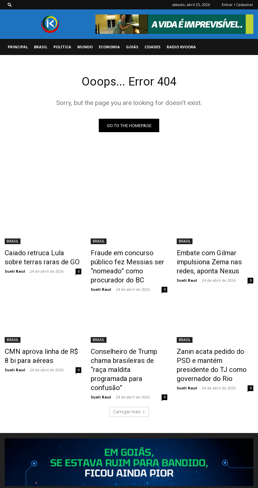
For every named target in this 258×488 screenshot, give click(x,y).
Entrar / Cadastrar (237, 4)
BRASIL (40, 46)
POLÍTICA (62, 46)
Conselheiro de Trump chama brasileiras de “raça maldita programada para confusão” (128, 346)
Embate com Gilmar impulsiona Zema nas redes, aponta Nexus (212, 261)
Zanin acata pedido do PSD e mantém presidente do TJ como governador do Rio (213, 346)
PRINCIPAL (18, 46)
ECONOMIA (109, 46)
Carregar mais (129, 376)
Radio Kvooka (181, 46)
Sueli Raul (15, 269)
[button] (10, 4)
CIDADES (152, 46)
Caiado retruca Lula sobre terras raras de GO (37, 258)
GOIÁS (132, 46)
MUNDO (85, 46)
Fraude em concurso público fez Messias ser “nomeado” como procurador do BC (126, 261)
